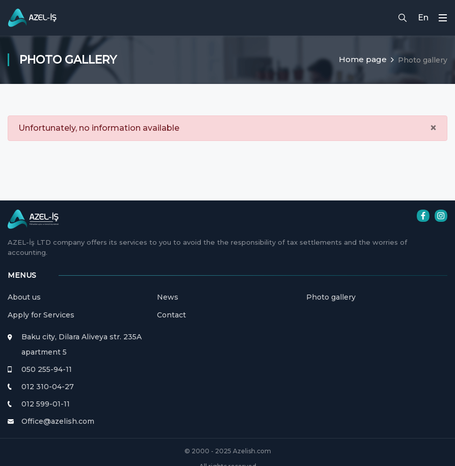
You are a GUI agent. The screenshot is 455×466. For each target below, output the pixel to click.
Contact (171, 314)
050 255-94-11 (46, 369)
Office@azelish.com (57, 421)
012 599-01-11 (45, 404)
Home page (363, 59)
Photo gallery (331, 297)
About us (24, 297)
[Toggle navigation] (443, 17)
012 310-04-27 (47, 386)
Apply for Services (41, 314)
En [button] (423, 17)
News (167, 297)
